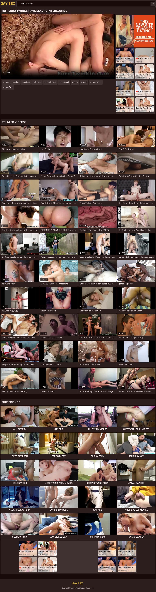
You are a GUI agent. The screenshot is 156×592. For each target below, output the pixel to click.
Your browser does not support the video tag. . (58, 46)
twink (16, 82)
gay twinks (97, 82)
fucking (38, 82)
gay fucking (51, 82)
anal (85, 82)
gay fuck (9, 87)
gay (7, 82)
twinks (27, 82)
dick (76, 82)
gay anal (65, 82)
